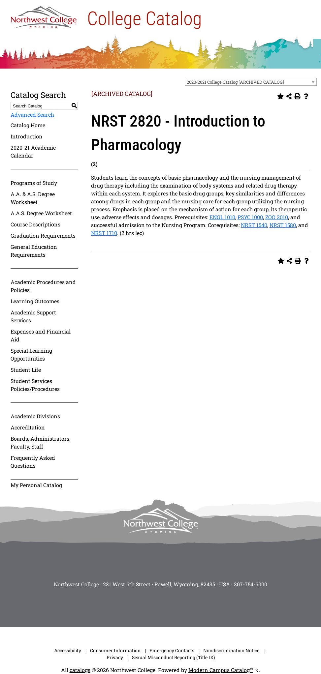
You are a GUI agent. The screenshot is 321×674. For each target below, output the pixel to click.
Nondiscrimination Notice (231, 650)
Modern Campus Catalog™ (220, 669)
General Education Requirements (34, 250)
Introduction (27, 136)
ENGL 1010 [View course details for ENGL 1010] (222, 217)
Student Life (26, 369)
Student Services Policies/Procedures (35, 384)
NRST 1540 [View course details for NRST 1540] (254, 224)
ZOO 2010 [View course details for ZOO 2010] (276, 217)
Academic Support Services (33, 316)
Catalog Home (28, 125)
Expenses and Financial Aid (41, 335)
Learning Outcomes (35, 301)
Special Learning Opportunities (31, 354)
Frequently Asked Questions (33, 461)
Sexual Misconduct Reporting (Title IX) (173, 657)
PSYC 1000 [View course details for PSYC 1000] (250, 217)
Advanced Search (32, 114)
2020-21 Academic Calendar (33, 151)
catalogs (80, 669)
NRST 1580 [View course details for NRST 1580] (283, 224)
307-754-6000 (250, 584)
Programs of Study (34, 182)
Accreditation (28, 427)
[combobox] (251, 82)
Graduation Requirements (43, 235)
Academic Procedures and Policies (43, 285)
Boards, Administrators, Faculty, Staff (40, 442)
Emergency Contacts (171, 650)
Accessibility (67, 650)
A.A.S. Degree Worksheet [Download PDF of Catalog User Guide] (41, 213)
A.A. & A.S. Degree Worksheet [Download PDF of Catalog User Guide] (33, 197)
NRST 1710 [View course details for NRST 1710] (104, 232)
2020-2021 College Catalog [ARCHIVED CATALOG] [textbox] (235, 82)
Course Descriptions (35, 224)
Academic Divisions (35, 416)
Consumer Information (115, 650)
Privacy (115, 657)
